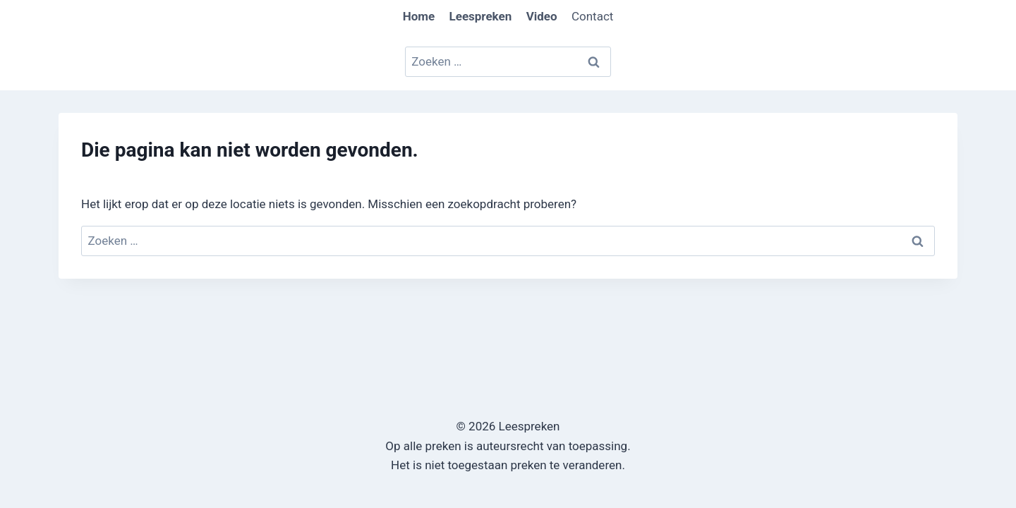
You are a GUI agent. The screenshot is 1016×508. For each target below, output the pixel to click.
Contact (592, 16)
